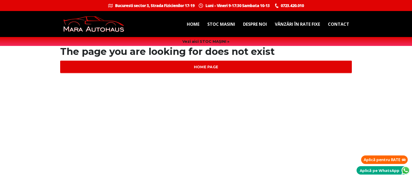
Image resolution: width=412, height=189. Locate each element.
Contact (338, 24)
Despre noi (255, 24)
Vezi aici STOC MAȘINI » (205, 41)
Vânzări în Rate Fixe (297, 24)
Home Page (206, 67)
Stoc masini (221, 24)
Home (193, 24)
